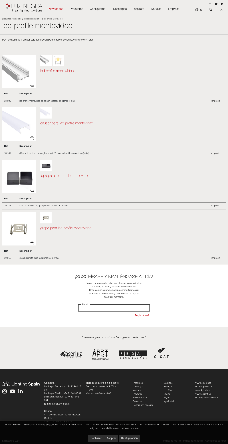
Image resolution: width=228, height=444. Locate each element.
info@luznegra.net (60, 404)
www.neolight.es (203, 394)
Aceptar (111, 438)
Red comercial (140, 398)
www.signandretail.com (206, 398)
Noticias (156, 9)
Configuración (129, 438)
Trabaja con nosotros (143, 405)
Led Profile (17, 19)
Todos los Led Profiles (32, 19)
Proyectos (137, 394)
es (198, 10)
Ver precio (215, 101)
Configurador (98, 9)
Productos (76, 9)
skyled (167, 398)
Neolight (168, 387)
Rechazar (96, 438)
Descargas (120, 9)
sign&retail (169, 401)
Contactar (137, 401)
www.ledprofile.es (203, 387)
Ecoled (167, 394)
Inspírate (138, 9)
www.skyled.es (202, 390)
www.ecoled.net (203, 383)
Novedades (56, 9)
